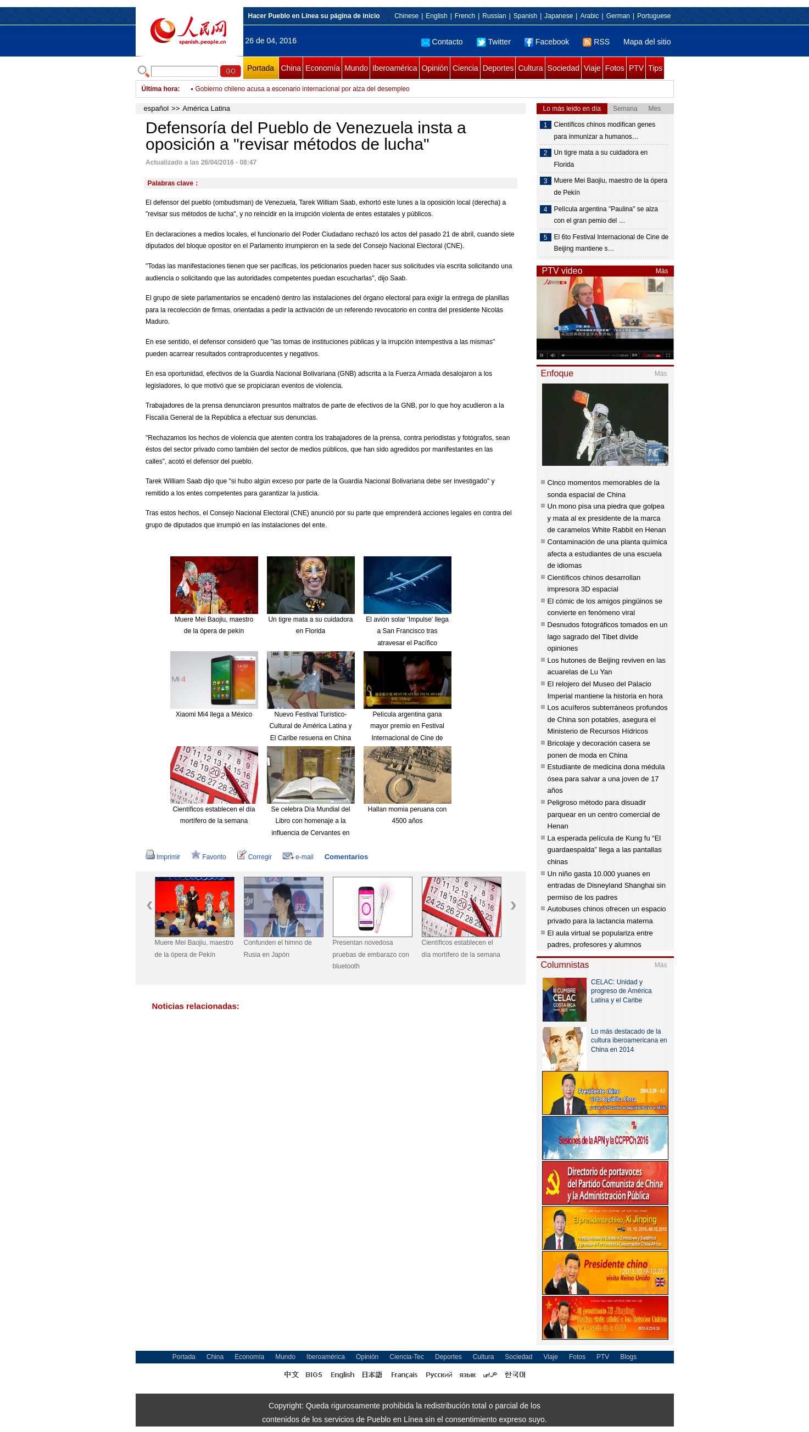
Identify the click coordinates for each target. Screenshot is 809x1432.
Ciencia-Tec (406, 1357)
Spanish (525, 16)
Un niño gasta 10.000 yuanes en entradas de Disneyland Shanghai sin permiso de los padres (607, 885)
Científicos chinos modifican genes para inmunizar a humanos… (605, 130)
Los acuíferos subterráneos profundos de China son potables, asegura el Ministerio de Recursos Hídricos (608, 719)
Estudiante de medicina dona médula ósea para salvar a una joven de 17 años (606, 778)
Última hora (160, 89)
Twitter (494, 41)
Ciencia (465, 68)
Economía (322, 68)
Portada (260, 68)
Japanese (558, 16)
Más (662, 271)
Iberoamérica (394, 68)
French (465, 16)
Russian (494, 16)
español (156, 108)
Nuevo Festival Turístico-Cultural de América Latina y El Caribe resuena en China (310, 726)
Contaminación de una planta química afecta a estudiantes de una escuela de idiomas (607, 554)
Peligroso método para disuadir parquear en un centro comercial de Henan (604, 814)
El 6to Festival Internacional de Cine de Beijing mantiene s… (611, 243)
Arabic (589, 16)
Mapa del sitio (647, 41)
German (618, 16)
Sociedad (563, 68)
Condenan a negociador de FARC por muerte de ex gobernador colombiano (306, 89)
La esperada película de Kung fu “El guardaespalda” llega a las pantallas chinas (605, 850)
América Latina (206, 108)
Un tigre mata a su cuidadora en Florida (601, 158)
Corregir (254, 857)
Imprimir (163, 857)
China (291, 68)
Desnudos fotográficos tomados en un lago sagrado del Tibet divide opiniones (608, 636)
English (436, 16)
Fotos (614, 68)
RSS (596, 41)
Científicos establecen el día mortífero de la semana (461, 949)
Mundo (356, 68)
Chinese (406, 16)
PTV (636, 68)
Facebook (547, 41)
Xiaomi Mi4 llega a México (214, 714)
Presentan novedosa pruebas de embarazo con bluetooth (371, 954)
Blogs (628, 1357)
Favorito (208, 857)
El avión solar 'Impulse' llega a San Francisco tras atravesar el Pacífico (407, 631)
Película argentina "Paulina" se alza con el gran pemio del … (606, 215)
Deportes (498, 68)
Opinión (435, 68)
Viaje (592, 68)
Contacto (442, 41)
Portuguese (654, 16)
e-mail (298, 857)
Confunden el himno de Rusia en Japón (278, 949)
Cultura (530, 68)
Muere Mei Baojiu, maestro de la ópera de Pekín (194, 949)
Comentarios (346, 857)
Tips (655, 68)
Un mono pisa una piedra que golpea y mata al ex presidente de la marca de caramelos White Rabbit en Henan (607, 518)
